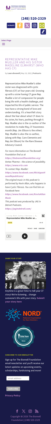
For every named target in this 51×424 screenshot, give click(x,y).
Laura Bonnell (14, 73)
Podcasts (37, 73)
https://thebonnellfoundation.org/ (23, 158)
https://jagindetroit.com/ (18, 208)
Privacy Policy (12, 395)
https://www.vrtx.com (16, 165)
